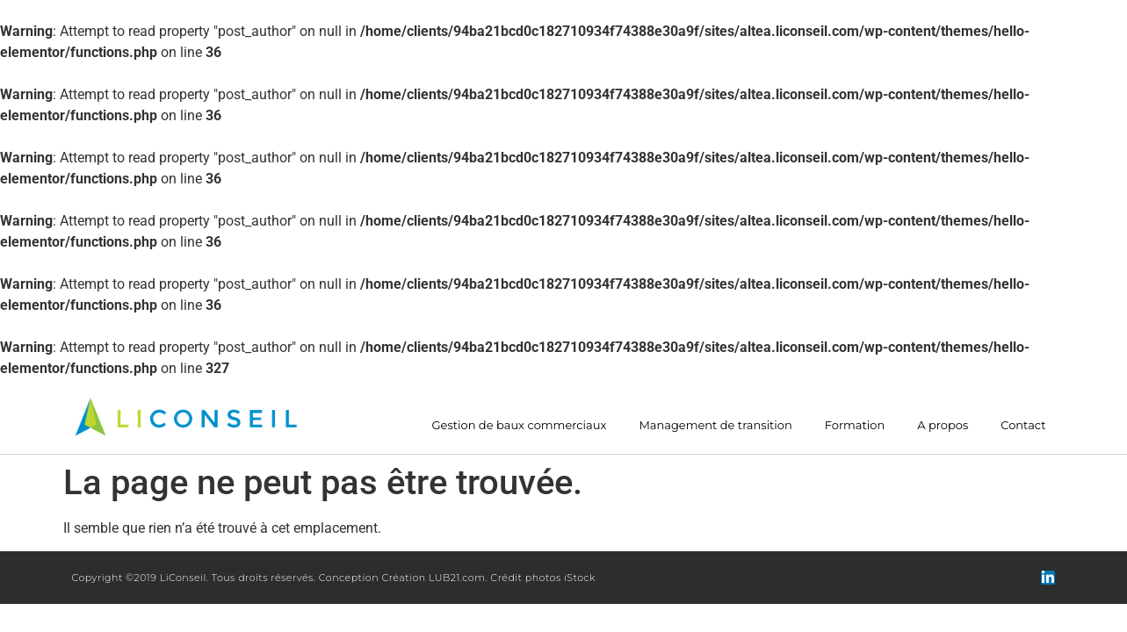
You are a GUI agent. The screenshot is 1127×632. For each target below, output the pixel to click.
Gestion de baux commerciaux (519, 425)
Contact (1023, 425)
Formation (855, 425)
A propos (942, 425)
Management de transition (715, 425)
